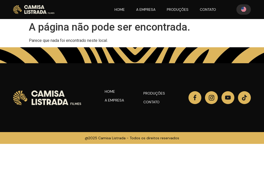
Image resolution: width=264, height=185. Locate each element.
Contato (151, 102)
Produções (154, 93)
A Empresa (114, 100)
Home (110, 91)
